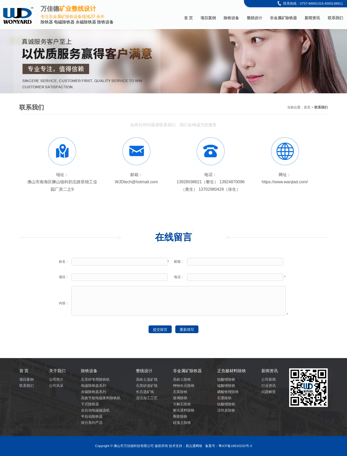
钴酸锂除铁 (226, 379)
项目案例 (208, 18)
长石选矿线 (145, 392)
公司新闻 (268, 379)
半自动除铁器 (92, 416)
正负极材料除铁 (231, 371)
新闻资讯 (312, 18)
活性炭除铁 (226, 410)
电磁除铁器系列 (93, 386)
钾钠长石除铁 (184, 386)
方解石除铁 (182, 404)
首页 (307, 107)
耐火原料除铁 (184, 410)
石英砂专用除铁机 (95, 379)
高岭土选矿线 (147, 379)
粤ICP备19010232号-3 (235, 446)
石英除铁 (180, 392)
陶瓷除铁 (180, 416)
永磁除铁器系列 (93, 392)
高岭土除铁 (182, 379)
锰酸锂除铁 (226, 386)
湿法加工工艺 (147, 398)
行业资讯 (268, 386)
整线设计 (254, 18)
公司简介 (56, 379)
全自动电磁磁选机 (95, 410)
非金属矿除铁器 (283, 18)
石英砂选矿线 (147, 386)
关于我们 (57, 371)
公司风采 (56, 386)
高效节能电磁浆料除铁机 (101, 398)
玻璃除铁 (180, 398)
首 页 (188, 18)
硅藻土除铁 (182, 423)
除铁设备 (231, 18)
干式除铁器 (90, 404)
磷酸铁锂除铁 (228, 392)
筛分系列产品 (92, 423)
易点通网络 (194, 446)
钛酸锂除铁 (226, 404)
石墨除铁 (224, 398)
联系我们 (335, 18)
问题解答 (268, 392)
